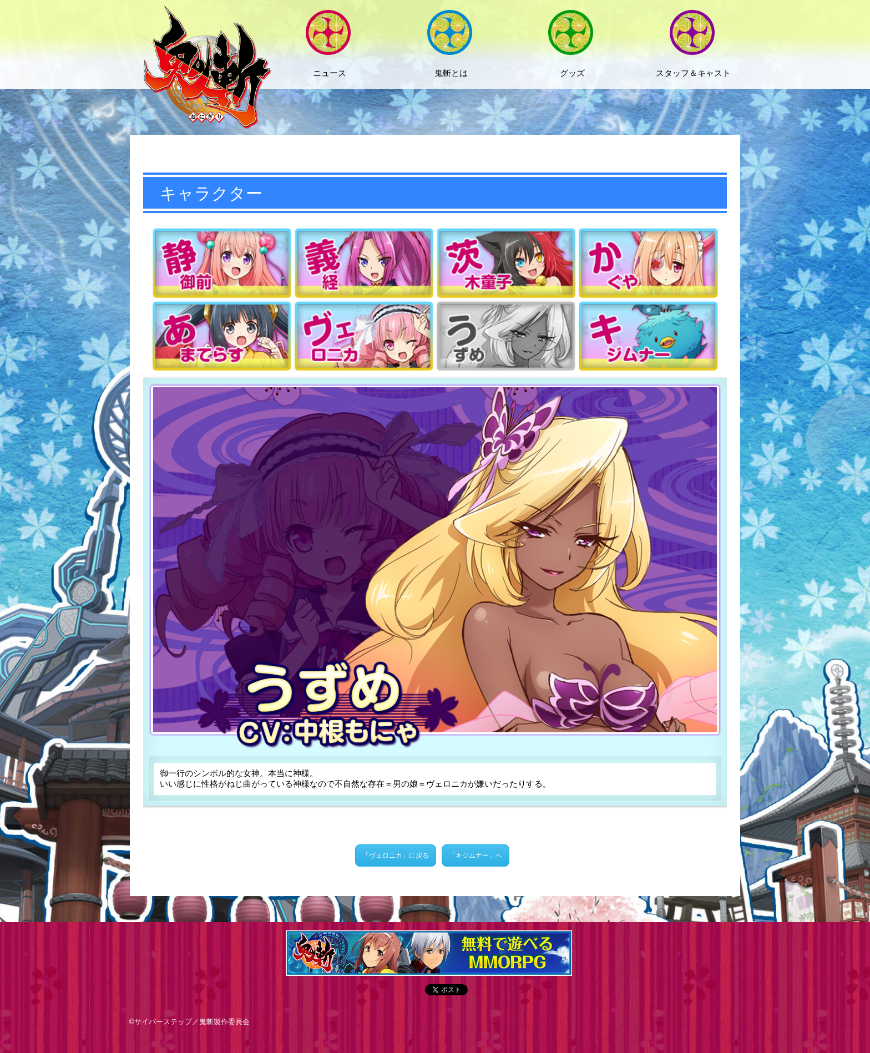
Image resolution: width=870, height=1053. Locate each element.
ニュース (329, 73)
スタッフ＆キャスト (693, 73)
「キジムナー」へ (475, 855)
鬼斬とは (451, 73)
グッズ (572, 73)
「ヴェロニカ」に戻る (395, 855)
